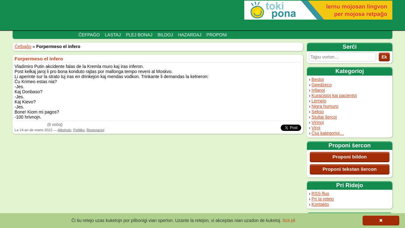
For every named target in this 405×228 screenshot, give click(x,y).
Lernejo (319, 100)
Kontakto (320, 204)
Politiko (78, 130)
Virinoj (318, 122)
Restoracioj (95, 130)
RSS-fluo (320, 193)
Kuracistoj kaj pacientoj (334, 95)
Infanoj (318, 90)
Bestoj (318, 79)
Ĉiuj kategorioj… (328, 133)
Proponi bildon (350, 156)
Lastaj (113, 34)
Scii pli (289, 220)
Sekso (318, 111)
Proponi (217, 34)
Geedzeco (322, 84)
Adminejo (243, 34)
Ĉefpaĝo (89, 34)
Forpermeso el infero (39, 58)
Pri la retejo (323, 198)
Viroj (316, 127)
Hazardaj (190, 34)
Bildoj (165, 34)
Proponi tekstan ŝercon (349, 169)
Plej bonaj (139, 34)
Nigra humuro (325, 106)
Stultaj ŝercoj (324, 117)
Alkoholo (64, 130)
